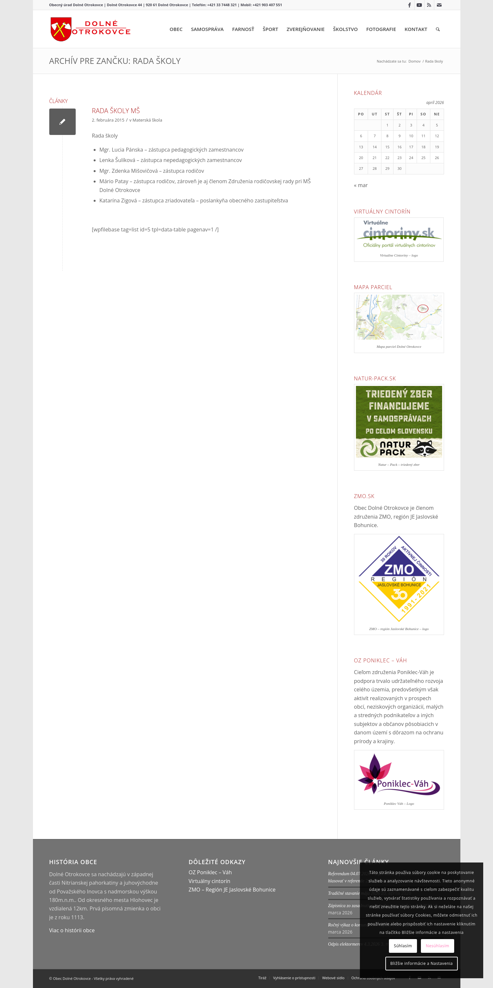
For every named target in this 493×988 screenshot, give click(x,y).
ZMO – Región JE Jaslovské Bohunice (232, 889)
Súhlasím (403, 946)
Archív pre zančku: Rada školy (115, 60)
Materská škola (147, 120)
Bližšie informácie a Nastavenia (421, 963)
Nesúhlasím (437, 946)
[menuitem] (176, 29)
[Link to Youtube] (419, 5)
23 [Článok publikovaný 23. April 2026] (399, 157)
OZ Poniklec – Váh (210, 872)
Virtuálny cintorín (209, 881)
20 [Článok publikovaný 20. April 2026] (361, 157)
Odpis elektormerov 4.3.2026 (354, 944)
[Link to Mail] (439, 5)
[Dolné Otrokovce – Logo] (90, 29)
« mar (361, 185)
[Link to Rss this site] (429, 5)
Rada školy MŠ (116, 110)
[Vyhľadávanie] (438, 29)
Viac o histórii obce (72, 930)
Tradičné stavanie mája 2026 (354, 893)
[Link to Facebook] (409, 5)
